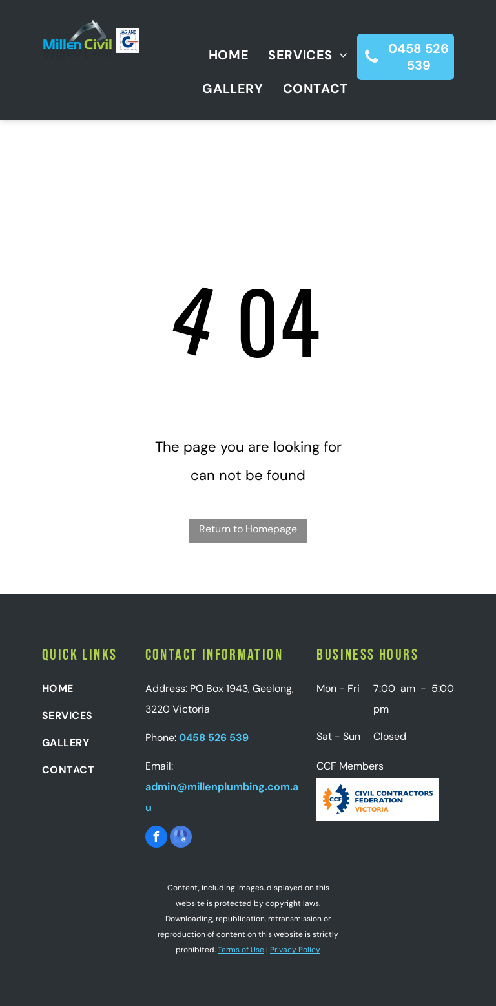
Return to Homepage (248, 529)
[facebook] (156, 838)
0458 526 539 (214, 737)
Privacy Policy (295, 950)
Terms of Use (241, 950)
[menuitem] (219, 55)
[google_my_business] (181, 838)
